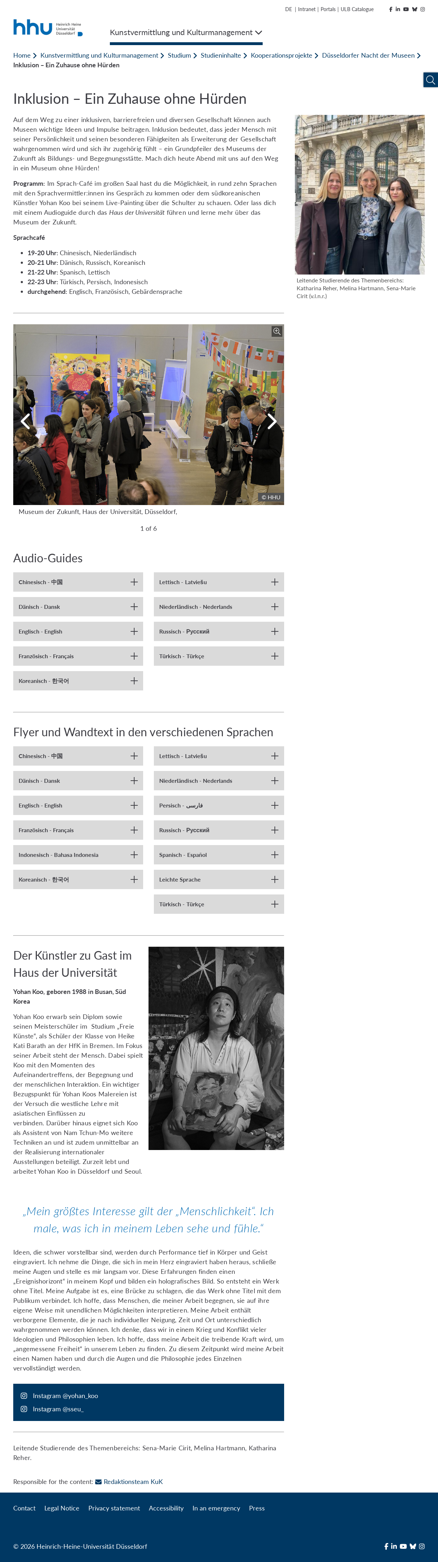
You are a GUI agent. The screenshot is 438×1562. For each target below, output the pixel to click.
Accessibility (166, 1508)
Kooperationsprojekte (281, 55)
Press (257, 1508)
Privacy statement (114, 1508)
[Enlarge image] (277, 331)
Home (22, 55)
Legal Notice (61, 1508)
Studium (179, 55)
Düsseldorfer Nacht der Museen (368, 55)
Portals (328, 9)
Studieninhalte (221, 55)
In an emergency (216, 1508)
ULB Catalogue (357, 9)
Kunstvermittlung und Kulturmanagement (99, 55)
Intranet (307, 9)
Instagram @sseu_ (58, 1409)
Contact (24, 1508)
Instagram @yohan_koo (65, 1396)
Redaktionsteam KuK (128, 1481)
